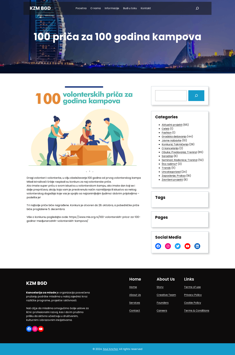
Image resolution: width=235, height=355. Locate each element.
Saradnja (167, 156)
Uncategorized (171, 172)
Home (133, 287)
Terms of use (192, 287)
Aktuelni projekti (172, 125)
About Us (135, 295)
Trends (166, 168)
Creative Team (166, 295)
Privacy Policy (193, 295)
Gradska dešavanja (174, 136)
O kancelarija (170, 148)
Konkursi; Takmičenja (175, 144)
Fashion (167, 132)
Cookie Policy (192, 303)
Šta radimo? (169, 164)
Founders (163, 303)
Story (160, 287)
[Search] (196, 95)
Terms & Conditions (196, 310)
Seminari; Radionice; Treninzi (179, 160)
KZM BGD (40, 8)
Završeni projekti (172, 179)
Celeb (165, 129)
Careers (162, 310)
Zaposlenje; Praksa (174, 176)
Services (134, 303)
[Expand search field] (197, 8)
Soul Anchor (110, 349)
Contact (134, 310)
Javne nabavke (171, 140)
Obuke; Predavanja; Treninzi (179, 152)
